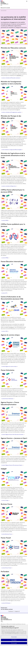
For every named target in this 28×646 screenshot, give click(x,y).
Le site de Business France (7, 534)
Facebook (10, 611)
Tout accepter (14, 643)
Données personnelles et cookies (13, 632)
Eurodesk (11, 327)
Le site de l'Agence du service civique (9, 366)
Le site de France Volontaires (7, 398)
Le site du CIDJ (5, 331)
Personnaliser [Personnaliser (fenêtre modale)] (14, 636)
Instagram (16, 611)
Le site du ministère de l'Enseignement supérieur (11, 112)
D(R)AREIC (19, 75)
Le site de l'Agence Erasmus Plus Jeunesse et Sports (12, 465)
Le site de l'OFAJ (5, 220)
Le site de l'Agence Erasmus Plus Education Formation (12, 434)
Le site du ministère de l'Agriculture (9, 186)
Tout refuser (14, 640)
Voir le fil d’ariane (3, 10)
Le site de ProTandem (6, 603)
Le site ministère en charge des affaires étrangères (12, 149)
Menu (27, 1)
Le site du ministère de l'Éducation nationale (11, 77)
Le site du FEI (4, 293)
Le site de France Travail (6, 567)
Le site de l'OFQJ (5, 257)
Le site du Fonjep (5, 500)
